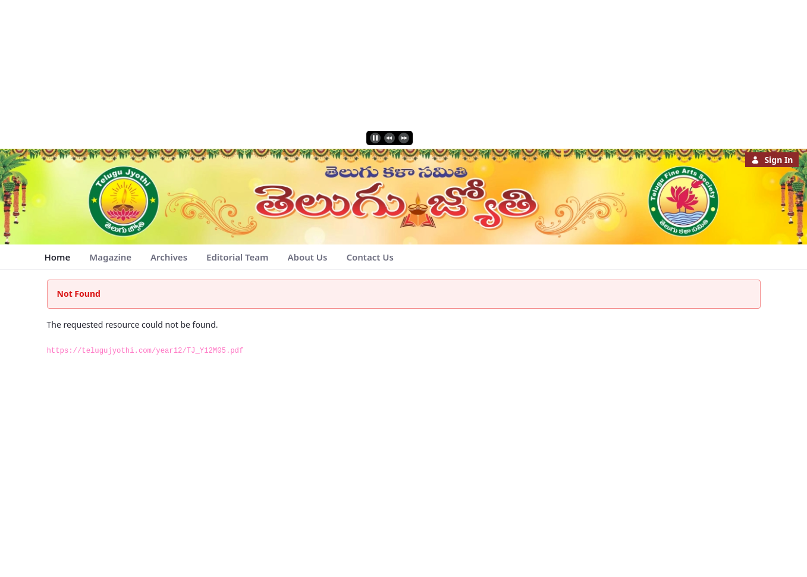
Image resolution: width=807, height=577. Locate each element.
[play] (375, 138)
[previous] (389, 138)
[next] (403, 138)
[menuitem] (58, 257)
